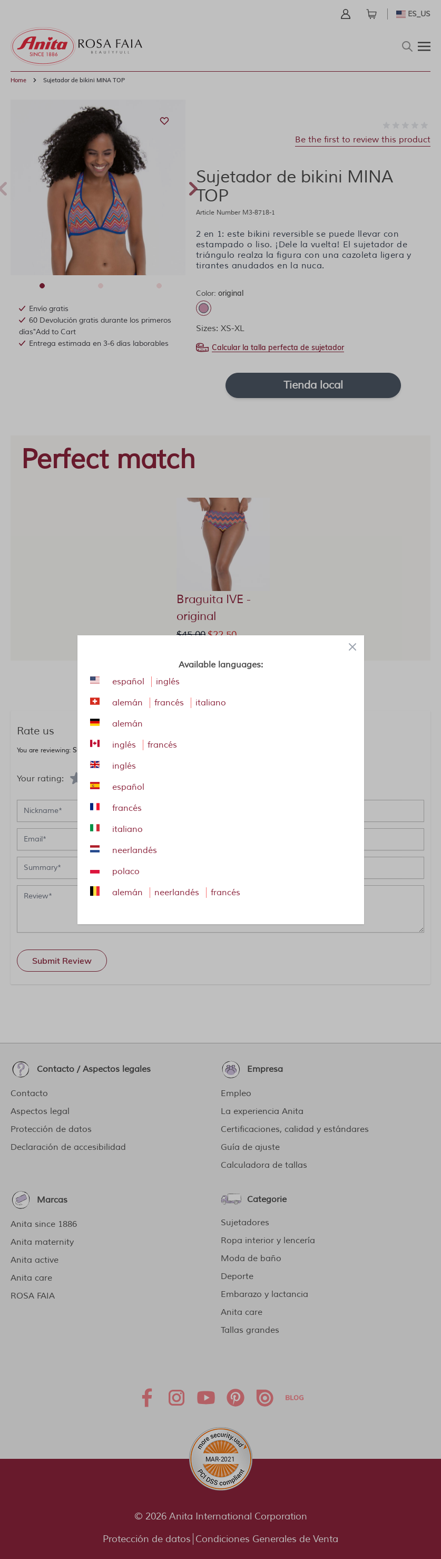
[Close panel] (352, 646)
